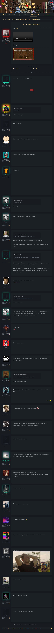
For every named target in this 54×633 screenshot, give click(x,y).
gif (17, 28)
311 (9, 287)
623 (9, 446)
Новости (26, 14)
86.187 (9, 41)
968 (9, 240)
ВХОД (48, 14)
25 (9, 479)
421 (9, 526)
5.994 (9, 334)
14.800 (9, 381)
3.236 (9, 130)
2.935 (9, 208)
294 (9, 464)
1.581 (9, 542)
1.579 (9, 319)
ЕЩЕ (32, 72)
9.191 (9, 86)
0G (9, 617)
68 (9, 161)
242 (9, 430)
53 (9, 146)
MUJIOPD (6, 615)
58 (9, 557)
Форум (33, 14)
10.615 (9, 115)
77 (9, 365)
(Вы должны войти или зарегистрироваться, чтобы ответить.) (25, 624)
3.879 (9, 603)
